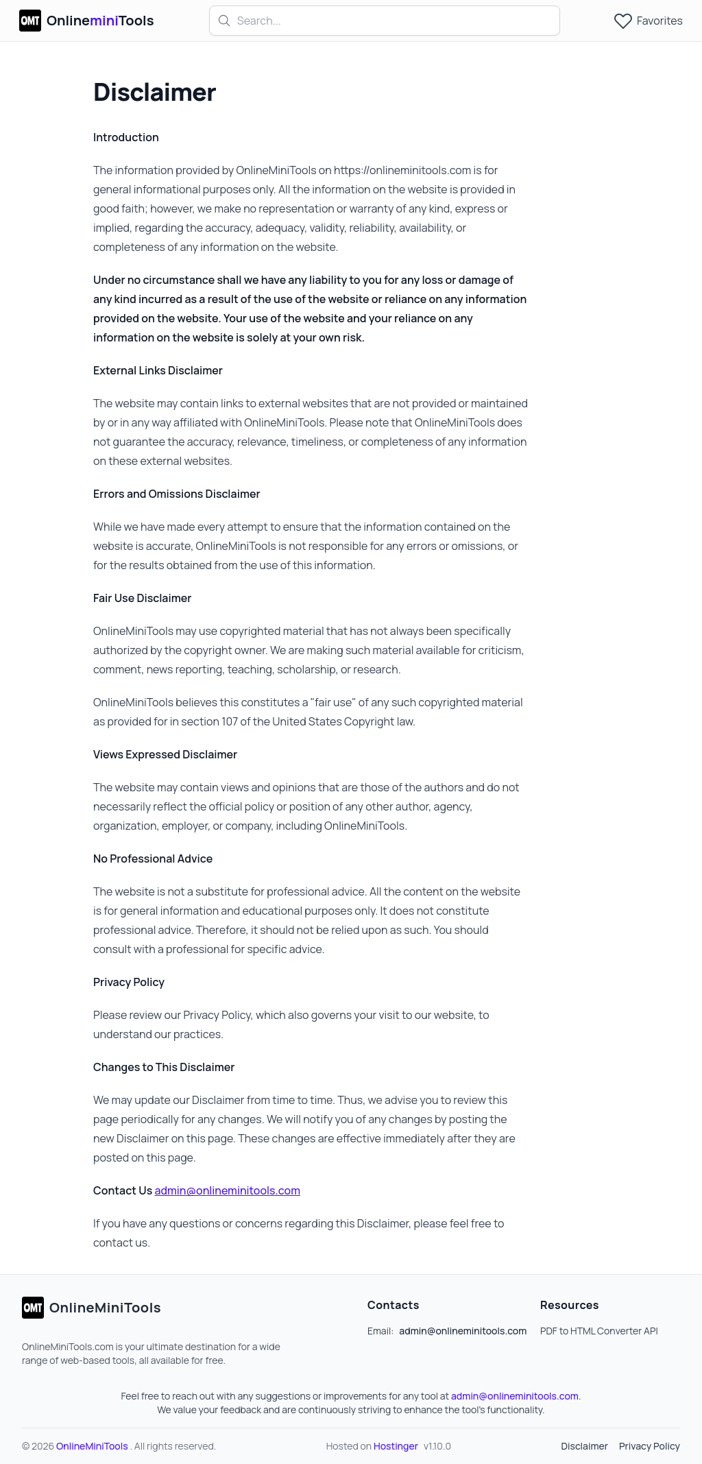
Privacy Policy (649, 1445)
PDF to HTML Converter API (599, 1330)
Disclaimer (584, 1445)
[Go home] (91, 1308)
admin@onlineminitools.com (515, 1395)
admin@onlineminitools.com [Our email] (227, 1190)
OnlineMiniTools (93, 1445)
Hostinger (396, 1445)
